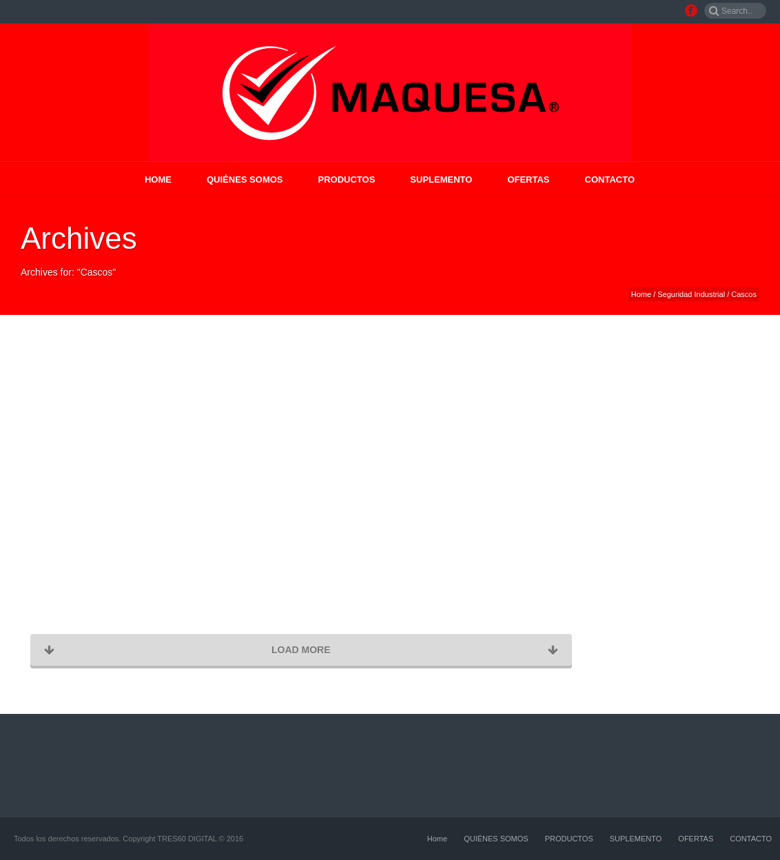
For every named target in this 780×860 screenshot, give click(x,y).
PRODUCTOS (347, 179)
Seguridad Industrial (691, 294)
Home (158, 179)
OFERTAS (528, 179)
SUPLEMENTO (441, 179)
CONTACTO (610, 179)
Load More (301, 650)
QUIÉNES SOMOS (245, 179)
